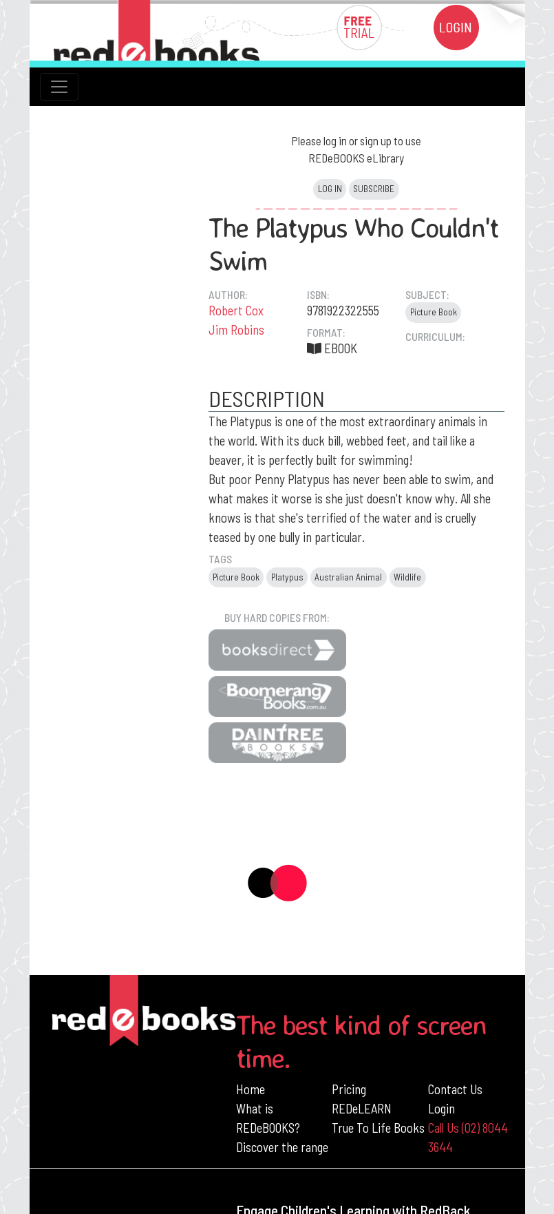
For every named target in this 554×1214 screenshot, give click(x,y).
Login (441, 1108)
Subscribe (373, 188)
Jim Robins (236, 329)
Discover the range (282, 1147)
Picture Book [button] (433, 311)
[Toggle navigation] (59, 87)
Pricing (349, 1089)
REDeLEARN (362, 1108)
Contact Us (455, 1089)
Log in (330, 188)
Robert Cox (236, 310)
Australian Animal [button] (348, 577)
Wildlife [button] (407, 577)
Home (250, 1089)
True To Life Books (378, 1127)
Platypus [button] (287, 577)
